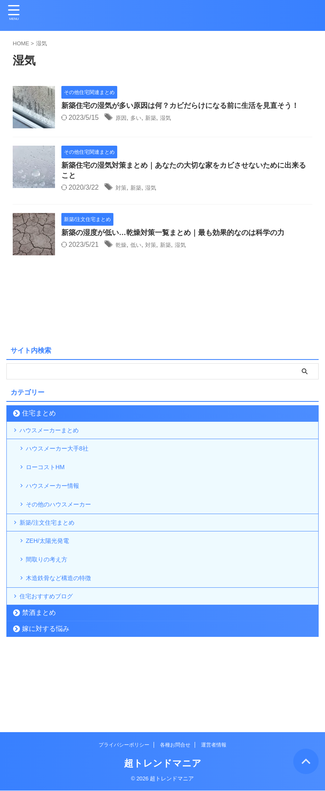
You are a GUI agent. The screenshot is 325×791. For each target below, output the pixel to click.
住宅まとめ (39, 423)
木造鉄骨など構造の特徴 (65, 634)
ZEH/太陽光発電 (52, 587)
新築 (157, 129)
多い (139, 129)
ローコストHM (50, 491)
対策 (122, 198)
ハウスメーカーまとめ (56, 443)
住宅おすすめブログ (52, 658)
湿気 (174, 129)
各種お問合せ (175, 745)
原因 (122, 129)
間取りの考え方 (52, 610)
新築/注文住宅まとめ (53, 563)
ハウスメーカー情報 (58, 515)
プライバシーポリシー (124, 745)
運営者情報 (213, 745)
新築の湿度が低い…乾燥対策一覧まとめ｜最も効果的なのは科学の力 (179, 243)
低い (139, 255)
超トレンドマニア (162, 763)
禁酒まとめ (39, 678)
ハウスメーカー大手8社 (64, 467)
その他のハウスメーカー (65, 538)
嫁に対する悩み (45, 694)
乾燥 (122, 255)
